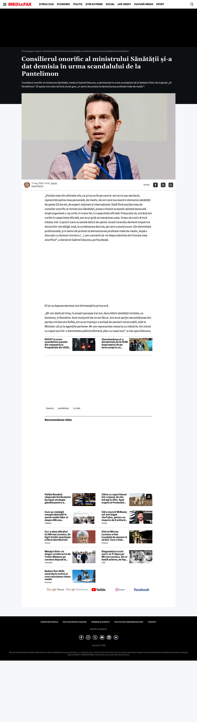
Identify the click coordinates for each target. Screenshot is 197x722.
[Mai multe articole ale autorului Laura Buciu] (27, 185)
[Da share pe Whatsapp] (171, 185)
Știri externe (94, 4)
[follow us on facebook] (141, 590)
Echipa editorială (49, 622)
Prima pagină (28, 51)
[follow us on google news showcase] (77, 590)
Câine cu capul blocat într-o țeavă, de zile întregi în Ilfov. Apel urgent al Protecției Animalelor (114, 498)
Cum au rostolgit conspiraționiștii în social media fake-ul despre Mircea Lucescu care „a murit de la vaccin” (57, 516)
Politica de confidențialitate (128, 622)
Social (110, 4)
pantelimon (63, 408)
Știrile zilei (46, 4)
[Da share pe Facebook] (155, 185)
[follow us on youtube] (98, 590)
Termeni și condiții (100, 622)
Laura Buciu (37, 186)
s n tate (76, 408)
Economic (63, 4)
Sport (160, 4)
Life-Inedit (124, 4)
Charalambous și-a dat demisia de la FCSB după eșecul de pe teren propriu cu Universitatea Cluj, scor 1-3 (115, 343)
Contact (152, 622)
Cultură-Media (143, 4)
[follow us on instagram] (120, 590)
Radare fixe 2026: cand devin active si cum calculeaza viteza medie (57, 575)
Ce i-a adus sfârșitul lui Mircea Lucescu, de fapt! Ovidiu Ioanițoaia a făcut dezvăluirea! (58, 535)
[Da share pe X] (163, 185)
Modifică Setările (98, 629)
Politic (77, 4)
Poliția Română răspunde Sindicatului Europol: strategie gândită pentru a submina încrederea (58, 498)
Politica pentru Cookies (74, 622)
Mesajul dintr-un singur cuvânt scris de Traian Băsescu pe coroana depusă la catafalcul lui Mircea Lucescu (57, 555)
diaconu (50, 408)
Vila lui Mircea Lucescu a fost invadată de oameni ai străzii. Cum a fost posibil (114, 535)
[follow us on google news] (55, 590)
